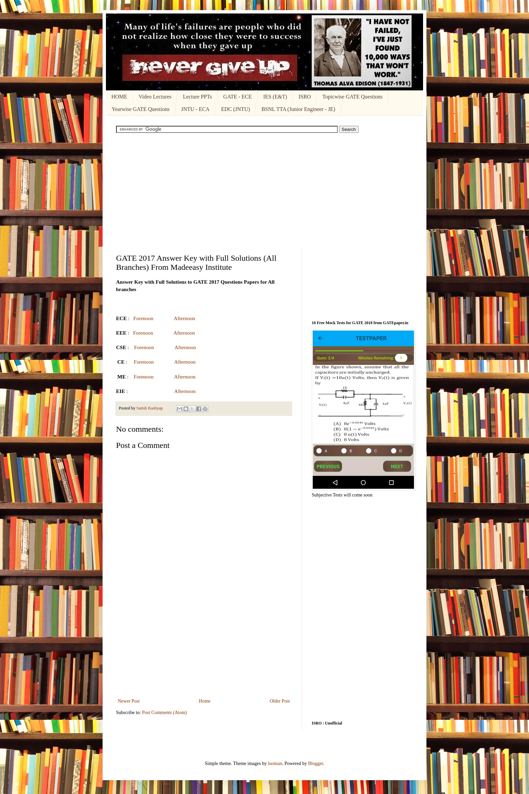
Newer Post (129, 701)
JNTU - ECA (195, 109)
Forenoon (143, 318)
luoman (275, 763)
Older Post (280, 701)
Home (205, 701)
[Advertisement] (264, 190)
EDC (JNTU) (235, 109)
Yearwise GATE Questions (141, 109)
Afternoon (184, 318)
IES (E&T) (275, 97)
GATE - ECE (237, 97)
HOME (119, 97)
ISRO (305, 97)
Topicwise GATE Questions (352, 97)
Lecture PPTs (197, 97)
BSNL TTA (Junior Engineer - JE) (298, 109)
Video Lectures (155, 97)
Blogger (315, 763)
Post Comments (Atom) (164, 712)
